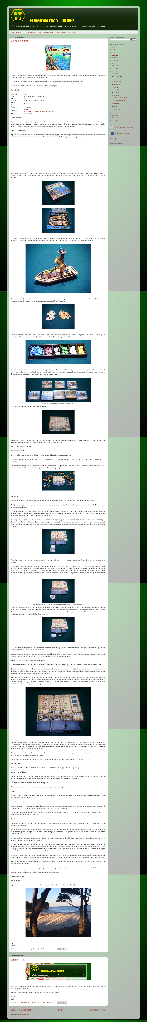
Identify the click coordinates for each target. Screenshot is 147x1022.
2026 (114, 47)
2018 (114, 68)
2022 (114, 58)
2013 (114, 118)
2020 (114, 63)
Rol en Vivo (73, 32)
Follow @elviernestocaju (117, 139)
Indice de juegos (30, 32)
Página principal (16, 32)
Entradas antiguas (98, 1010)
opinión (40, 86)
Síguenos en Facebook (120, 133)
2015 (114, 112)
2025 (114, 49)
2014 (114, 115)
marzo (116, 103)
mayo (116, 92)
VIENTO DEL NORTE (20, 41)
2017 (114, 71)
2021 (114, 60)
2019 (114, 66)
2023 (114, 55)
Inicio (60, 1010)
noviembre (117, 79)
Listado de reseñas (18, 960)
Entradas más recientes (21, 1010)
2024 (114, 52)
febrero (116, 106)
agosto (116, 84)
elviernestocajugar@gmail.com (123, 127)
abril (115, 95)
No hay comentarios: (47, 949)
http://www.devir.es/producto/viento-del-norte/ (39, 111)
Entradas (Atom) (24, 1014)
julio (115, 87)
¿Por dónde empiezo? (46, 32)
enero (116, 109)
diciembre (117, 76)
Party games (61, 32)
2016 (114, 74)
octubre (116, 82)
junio (115, 90)
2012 (114, 120)
